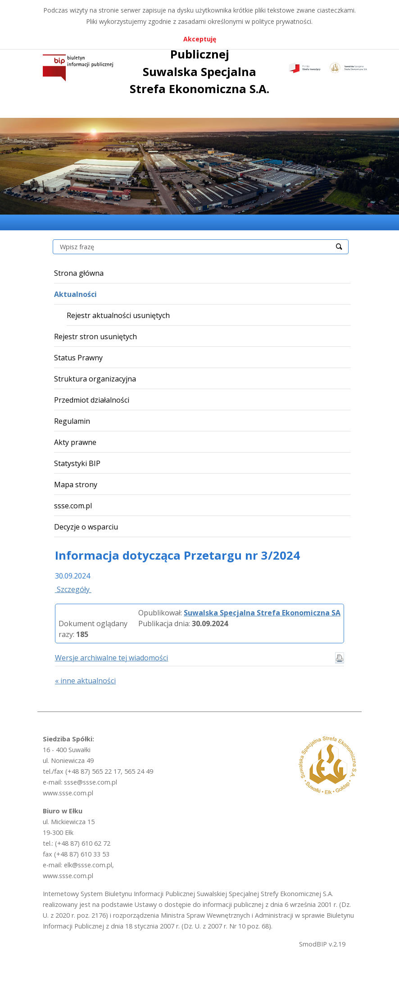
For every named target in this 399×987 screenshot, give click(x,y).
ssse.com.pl (73, 506)
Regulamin (72, 421)
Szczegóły (73, 589)
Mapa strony (75, 484)
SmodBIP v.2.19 (322, 944)
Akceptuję (199, 39)
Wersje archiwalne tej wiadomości (111, 658)
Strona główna (79, 273)
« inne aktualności (85, 681)
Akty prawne (75, 442)
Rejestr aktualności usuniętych (118, 315)
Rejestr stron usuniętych (95, 336)
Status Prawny (78, 358)
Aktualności (75, 294)
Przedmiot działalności (91, 400)
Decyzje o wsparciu (86, 527)
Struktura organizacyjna (95, 379)
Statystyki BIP (77, 463)
